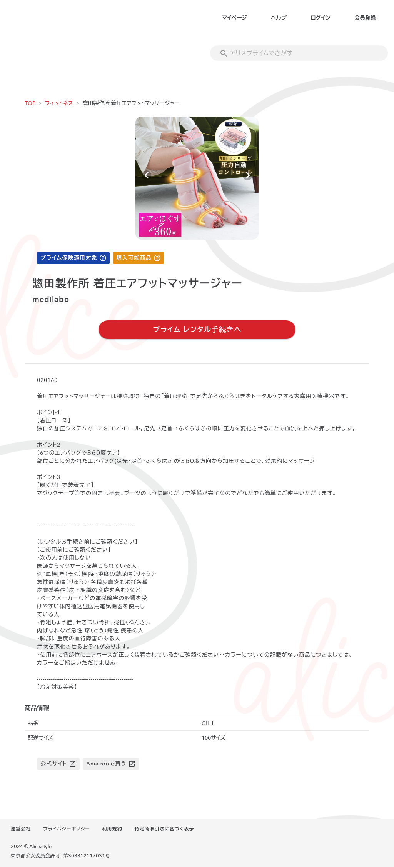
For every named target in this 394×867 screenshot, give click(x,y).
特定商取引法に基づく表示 (164, 829)
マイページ (234, 18)
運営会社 (21, 829)
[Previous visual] (146, 175)
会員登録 (365, 18)
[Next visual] (247, 175)
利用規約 (112, 829)
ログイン (320, 18)
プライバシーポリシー (66, 829)
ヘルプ (279, 18)
